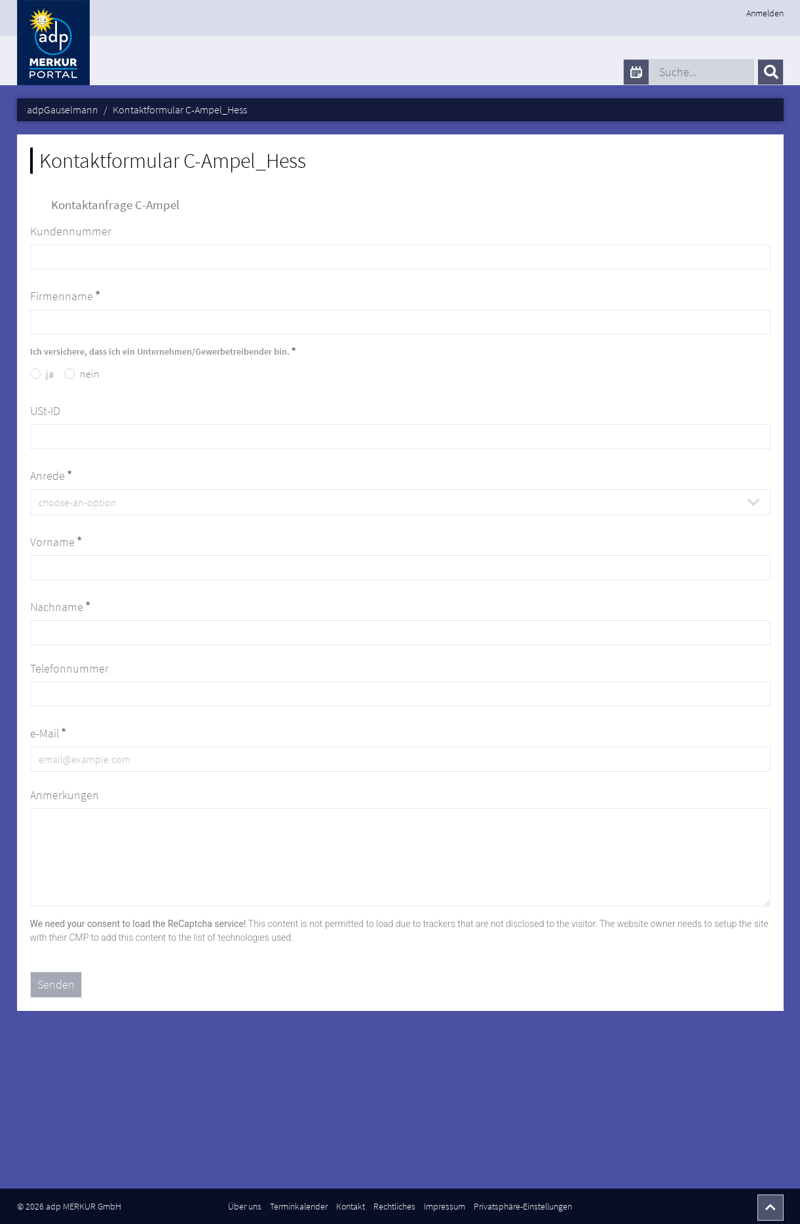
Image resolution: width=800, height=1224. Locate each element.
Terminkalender (299, 1206)
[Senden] (770, 72)
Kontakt (350, 1206)
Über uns (244, 1206)
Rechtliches (394, 1206)
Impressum (444, 1206)
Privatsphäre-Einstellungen (523, 1206)
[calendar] (636, 72)
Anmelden (765, 13)
